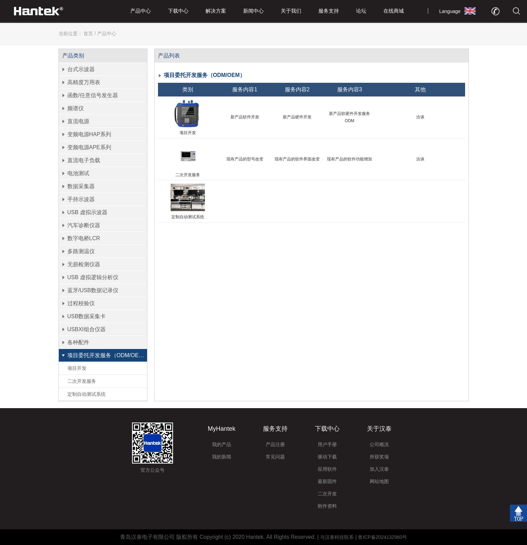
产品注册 (275, 444)
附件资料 (327, 506)
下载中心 (178, 11)
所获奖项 (379, 456)
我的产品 (221, 444)
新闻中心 (253, 11)
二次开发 (327, 493)
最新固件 (327, 481)
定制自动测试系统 (86, 394)
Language (449, 11)
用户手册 (327, 444)
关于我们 (291, 11)
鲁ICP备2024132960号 (382, 537)
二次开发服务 (81, 381)
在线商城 (393, 11)
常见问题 (275, 456)
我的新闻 (221, 456)
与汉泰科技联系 (337, 537)
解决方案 (216, 11)
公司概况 (379, 444)
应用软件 (327, 469)
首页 (88, 33)
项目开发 (77, 368)
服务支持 (328, 11)
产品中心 (140, 11)
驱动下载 (327, 456)
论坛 (361, 11)
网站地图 (379, 481)
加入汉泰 (379, 469)
